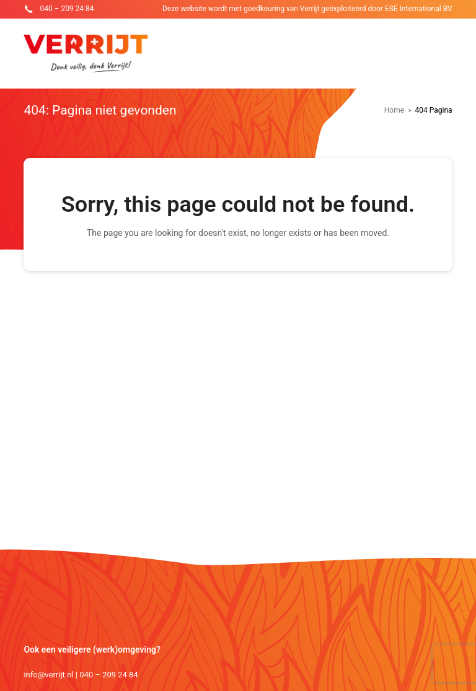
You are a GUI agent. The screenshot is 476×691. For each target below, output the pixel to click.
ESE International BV (418, 8)
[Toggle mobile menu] (445, 54)
